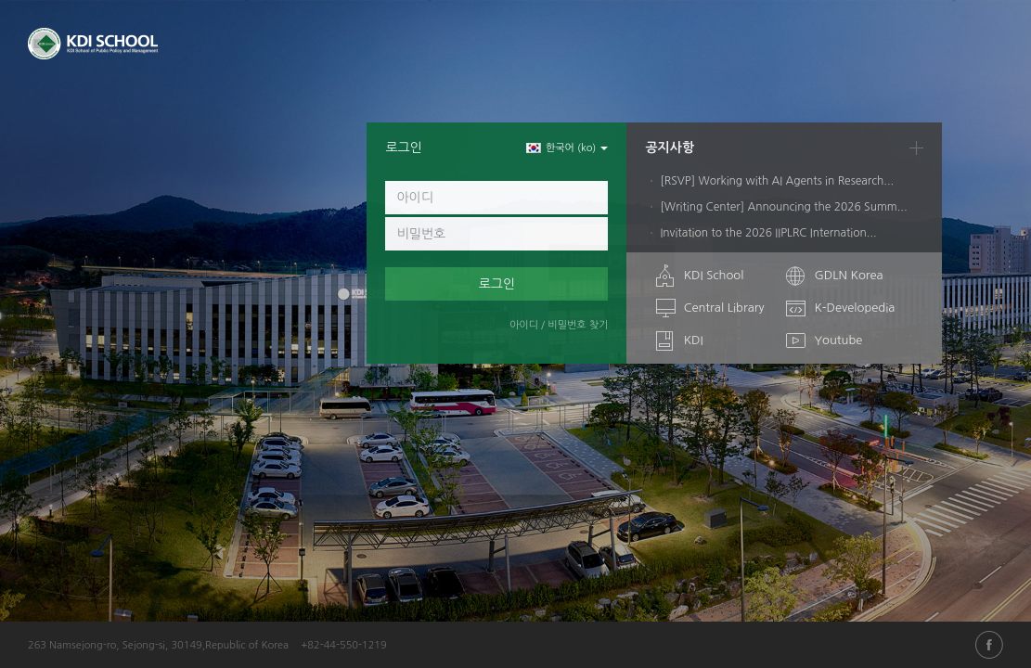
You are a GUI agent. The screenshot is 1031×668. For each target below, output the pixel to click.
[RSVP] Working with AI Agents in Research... (777, 180)
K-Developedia (854, 308)
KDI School (714, 275)
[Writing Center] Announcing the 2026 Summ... (783, 206)
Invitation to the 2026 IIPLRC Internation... (768, 232)
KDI (693, 340)
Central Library (724, 308)
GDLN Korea (848, 275)
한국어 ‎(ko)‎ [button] (567, 148)
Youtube (838, 340)
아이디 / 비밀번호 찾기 (558, 325)
